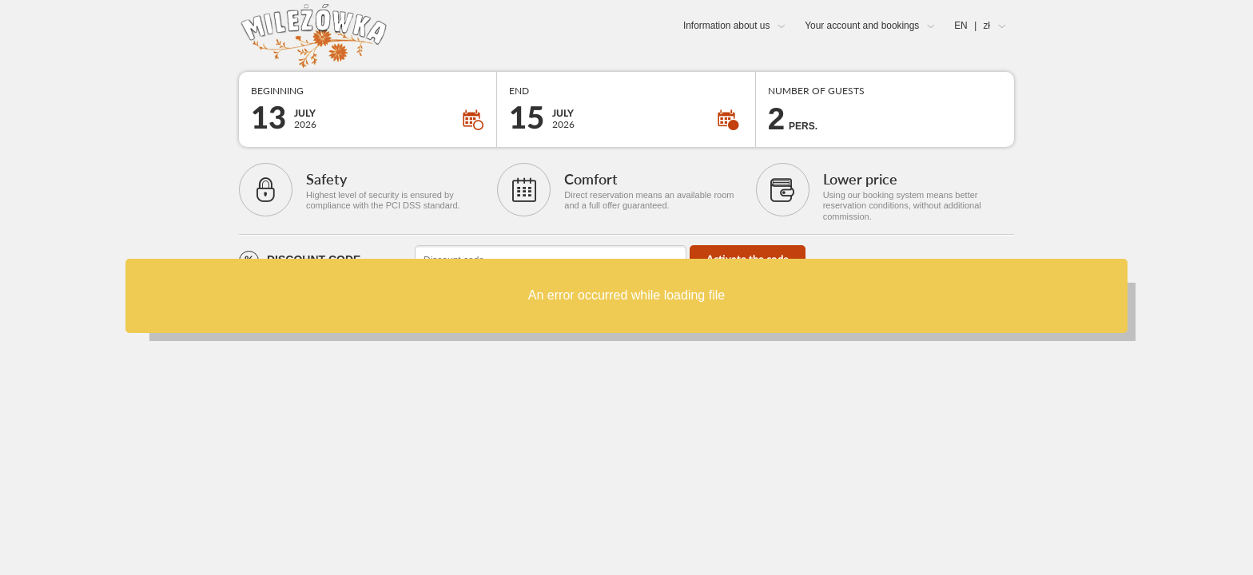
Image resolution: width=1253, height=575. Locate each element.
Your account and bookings (862, 25)
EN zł (972, 25)
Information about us (726, 25)
